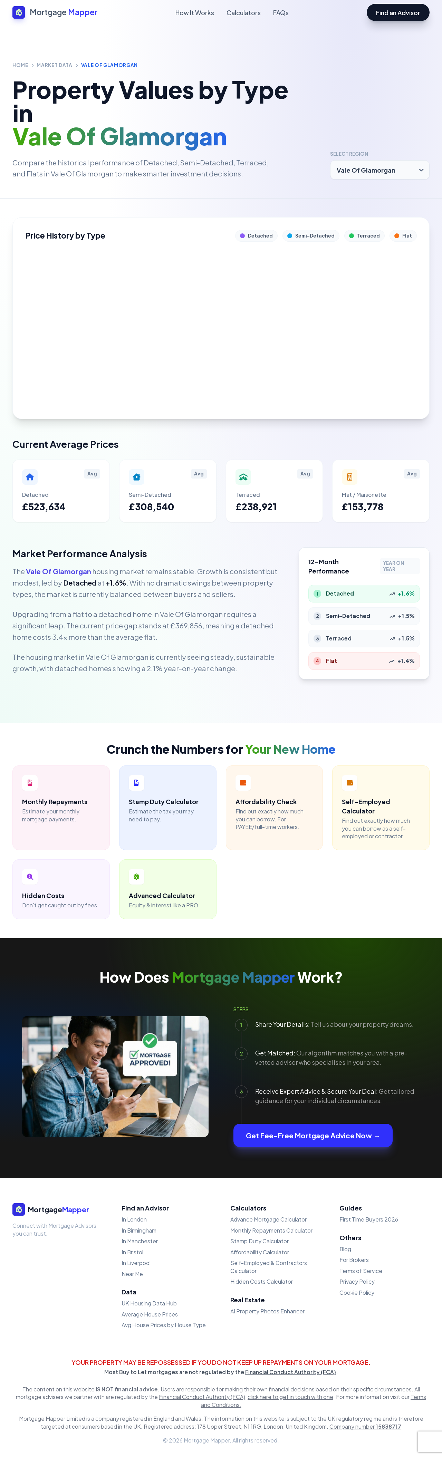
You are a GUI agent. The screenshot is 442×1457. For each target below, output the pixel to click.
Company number (365, 1426)
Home (20, 65)
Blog (345, 1249)
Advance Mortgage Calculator (268, 1219)
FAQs (281, 13)
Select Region (349, 154)
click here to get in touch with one (290, 1396)
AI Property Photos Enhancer (267, 1311)
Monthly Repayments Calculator (271, 1230)
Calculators (244, 13)
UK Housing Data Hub (149, 1303)
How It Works (194, 13)
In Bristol (132, 1252)
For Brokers (354, 1259)
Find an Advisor (398, 13)
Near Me (132, 1274)
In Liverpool (136, 1263)
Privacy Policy (357, 1281)
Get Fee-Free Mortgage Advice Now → (313, 1135)
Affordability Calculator (259, 1252)
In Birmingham (139, 1230)
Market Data (54, 65)
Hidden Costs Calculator (261, 1281)
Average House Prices (150, 1314)
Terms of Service (360, 1270)
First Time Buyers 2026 (368, 1219)
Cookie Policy (356, 1292)
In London (134, 1219)
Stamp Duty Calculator (259, 1241)
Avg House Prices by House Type (164, 1325)
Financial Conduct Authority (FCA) (290, 1372)
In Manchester (140, 1241)
